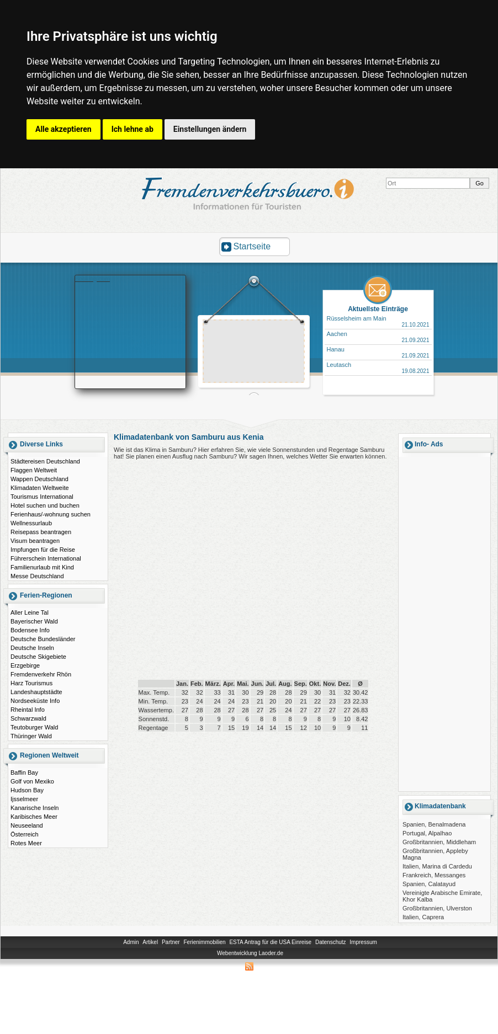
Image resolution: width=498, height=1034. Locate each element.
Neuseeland (26, 825)
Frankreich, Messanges (433, 875)
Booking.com (92, 278)
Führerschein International (45, 558)
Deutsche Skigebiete (38, 656)
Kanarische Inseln (34, 807)
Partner (171, 942)
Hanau (336, 349)
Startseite (252, 246)
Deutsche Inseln (32, 647)
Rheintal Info (27, 709)
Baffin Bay (24, 772)
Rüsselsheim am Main (356, 318)
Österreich (24, 834)
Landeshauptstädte (36, 692)
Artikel (150, 942)
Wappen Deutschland (39, 479)
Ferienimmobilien (204, 942)
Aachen (337, 334)
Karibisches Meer (33, 816)
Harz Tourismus (31, 683)
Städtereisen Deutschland (45, 461)
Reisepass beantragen (40, 532)
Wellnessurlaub (31, 523)
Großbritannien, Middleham (439, 842)
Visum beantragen (35, 540)
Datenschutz (330, 942)
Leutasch (339, 364)
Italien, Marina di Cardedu (437, 866)
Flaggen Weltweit (33, 470)
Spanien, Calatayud (428, 884)
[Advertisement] (242, 358)
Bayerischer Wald (34, 621)
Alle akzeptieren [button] (63, 129)
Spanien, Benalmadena (433, 824)
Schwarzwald (28, 718)
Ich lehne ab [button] (132, 129)
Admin (131, 942)
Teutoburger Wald (34, 727)
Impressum (363, 942)
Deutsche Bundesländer (42, 639)
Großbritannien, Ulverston (437, 908)
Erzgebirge (25, 665)
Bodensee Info (30, 630)
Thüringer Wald (31, 736)
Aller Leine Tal (29, 612)
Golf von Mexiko (32, 781)
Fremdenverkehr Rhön (40, 674)
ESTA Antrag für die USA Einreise (270, 942)
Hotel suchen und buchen (45, 505)
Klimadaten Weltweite (39, 487)
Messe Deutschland (37, 576)
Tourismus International (41, 496)
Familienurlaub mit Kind (42, 567)
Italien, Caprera (423, 917)
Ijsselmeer (24, 799)
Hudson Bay (27, 790)
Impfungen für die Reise (42, 549)
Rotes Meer (26, 843)
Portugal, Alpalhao (427, 833)
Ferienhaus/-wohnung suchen (50, 514)
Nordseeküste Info (35, 700)
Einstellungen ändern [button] (210, 129)
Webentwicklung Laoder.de (250, 953)
